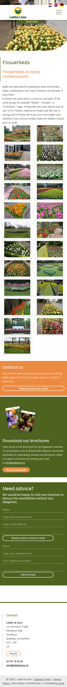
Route (13, 653)
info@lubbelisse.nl (15, 462)
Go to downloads (16, 469)
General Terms (43, 679)
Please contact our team (33, 388)
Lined (61, 683)
